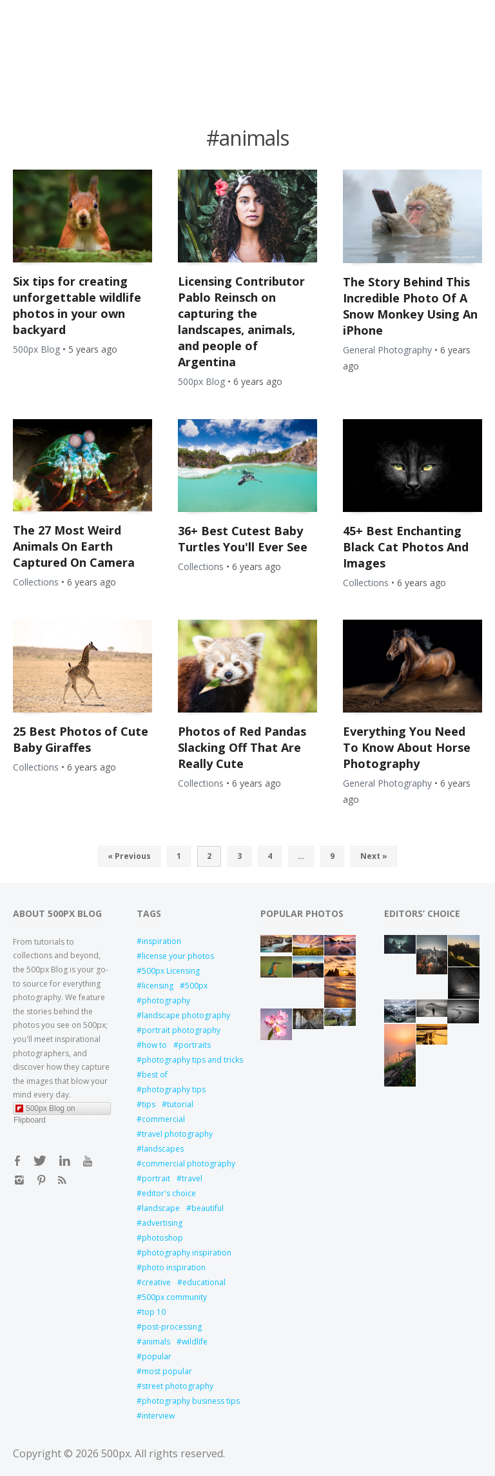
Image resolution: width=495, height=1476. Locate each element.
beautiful (207, 1208)
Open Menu (61, 14)
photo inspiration (174, 1267)
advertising (162, 1222)
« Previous (129, 856)
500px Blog (36, 349)
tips (148, 1104)
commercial (163, 1119)
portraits (195, 1044)
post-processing (172, 1326)
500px (196, 985)
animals (156, 1341)
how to (154, 1044)
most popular (167, 1371)
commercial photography (188, 1163)
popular (156, 1356)
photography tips (174, 1089)
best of (155, 1074)
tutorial (180, 1104)
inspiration (161, 941)
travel (192, 1178)
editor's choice (169, 1193)
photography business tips (188, 1400)
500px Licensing (171, 970)
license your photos (178, 955)
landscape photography (186, 1015)
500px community (174, 1297)
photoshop (162, 1237)
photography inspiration (186, 1252)
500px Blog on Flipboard (44, 1109)
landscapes (163, 1148)
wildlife (195, 1341)
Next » (373, 856)
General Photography (387, 350)
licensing (157, 985)
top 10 (154, 1311)
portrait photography (181, 1030)
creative (156, 1282)
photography (166, 1000)
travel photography (177, 1133)
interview (158, 1415)
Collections (36, 582)
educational (204, 1282)
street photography (177, 1386)
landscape (161, 1208)
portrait (156, 1178)
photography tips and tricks (188, 1059)
